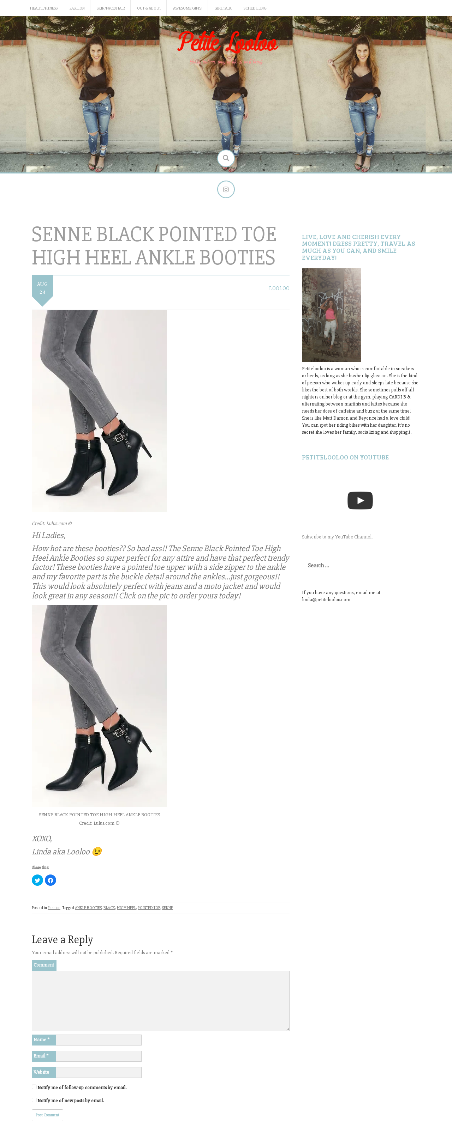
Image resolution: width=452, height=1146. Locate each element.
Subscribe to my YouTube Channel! (337, 537)
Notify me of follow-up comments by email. (81, 1088)
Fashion (77, 8)
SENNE (167, 907)
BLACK (109, 907)
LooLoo (279, 288)
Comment (44, 965)
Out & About (149, 8)
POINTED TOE (149, 907)
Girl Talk (223, 8)
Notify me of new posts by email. (70, 1101)
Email (41, 1056)
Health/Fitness (44, 8)
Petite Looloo (226, 43)
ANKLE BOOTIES (88, 907)
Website (41, 1072)
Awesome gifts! (187, 8)
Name (41, 1040)
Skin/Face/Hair (111, 8)
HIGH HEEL (126, 907)
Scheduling (255, 8)
